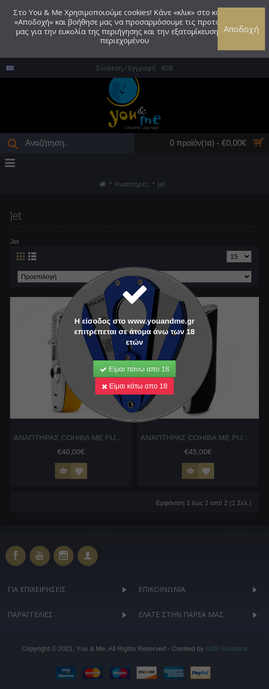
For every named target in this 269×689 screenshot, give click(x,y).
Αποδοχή (241, 29)
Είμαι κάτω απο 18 (134, 386)
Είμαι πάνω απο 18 (134, 369)
